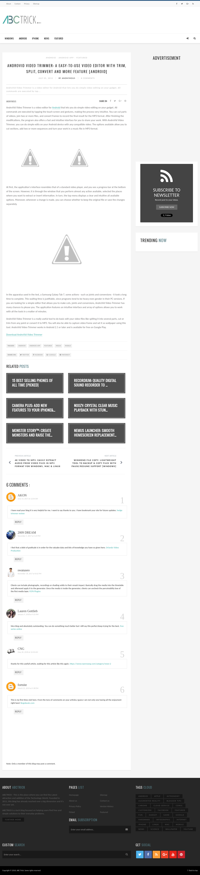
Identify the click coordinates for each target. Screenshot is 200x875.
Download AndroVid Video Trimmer (24, 334)
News (46, 38)
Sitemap (36, 4)
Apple (157, 796)
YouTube (188, 829)
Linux (156, 824)
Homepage (74, 795)
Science (155, 829)
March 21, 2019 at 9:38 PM (28, 688)
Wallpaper (171, 829)
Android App (67, 57)
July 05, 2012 (46, 78)
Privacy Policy (75, 806)
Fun (140, 815)
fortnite (22, 685)
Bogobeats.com (27, 703)
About (8, 4)
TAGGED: (11, 346)
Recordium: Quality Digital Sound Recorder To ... (95, 383)
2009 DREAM (27, 532)
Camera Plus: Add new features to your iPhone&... (33, 408)
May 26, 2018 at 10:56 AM (28, 652)
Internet (182, 820)
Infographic (163, 820)
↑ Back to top (192, 870)
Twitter (24, 355)
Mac (167, 824)
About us (73, 800)
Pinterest (65, 355)
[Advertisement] (141, 19)
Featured (58, 38)
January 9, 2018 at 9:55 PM (28, 614)
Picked (72, 812)
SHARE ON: (12, 355)
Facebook (38, 355)
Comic (179, 805)
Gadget (153, 815)
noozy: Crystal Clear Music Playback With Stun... (95, 408)
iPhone (35, 38)
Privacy (27, 4)
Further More (13, 820)
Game (166, 815)
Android (23, 38)
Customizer (145, 810)
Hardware (144, 820)
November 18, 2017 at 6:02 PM (29, 574)
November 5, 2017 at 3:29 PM (29, 536)
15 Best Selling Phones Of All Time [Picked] (32, 383)
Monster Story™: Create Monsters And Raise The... (32, 433)
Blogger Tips (174, 801)
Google (51, 355)
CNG (21, 648)
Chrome (142, 805)
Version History (106, 806)
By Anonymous (67, 78)
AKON (22, 495)
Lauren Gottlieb (28, 611)
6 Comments (88, 78)
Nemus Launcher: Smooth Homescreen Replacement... (95, 433)
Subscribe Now (166, 207)
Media (58, 346)
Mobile (68, 346)
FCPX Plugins (35, 591)
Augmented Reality (149, 801)
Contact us (104, 800)
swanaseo (24, 570)
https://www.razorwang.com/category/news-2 (90, 663)
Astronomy (173, 796)
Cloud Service (162, 805)
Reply (18, 522)
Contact (17, 4)
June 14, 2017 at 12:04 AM (28, 499)
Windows (9, 38)
